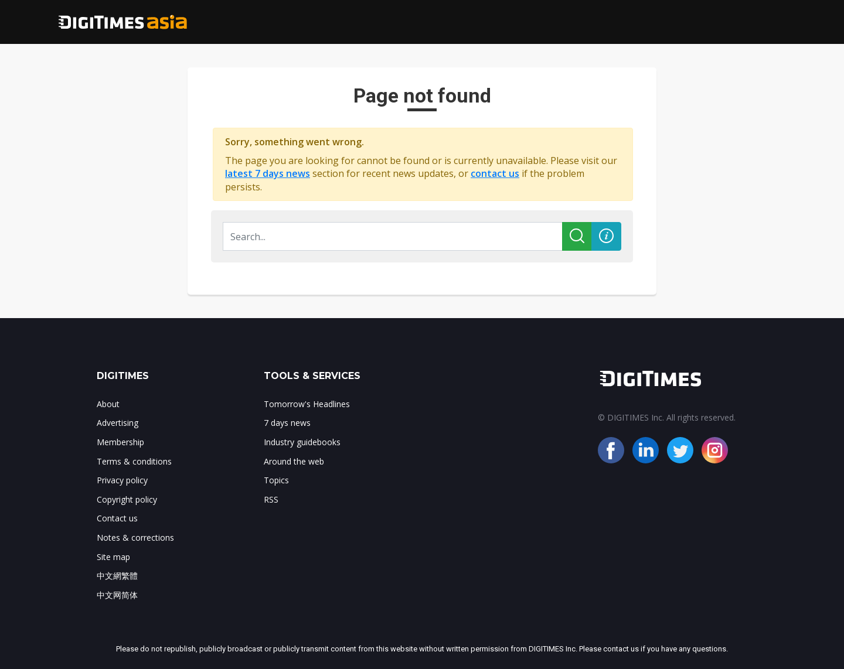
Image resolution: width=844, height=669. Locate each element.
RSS (271, 499)
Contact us (117, 518)
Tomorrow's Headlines (307, 403)
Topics (276, 480)
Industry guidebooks (302, 442)
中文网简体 (117, 594)
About (108, 403)
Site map (113, 556)
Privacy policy (122, 480)
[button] (606, 236)
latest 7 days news (267, 173)
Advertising (117, 422)
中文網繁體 (117, 575)
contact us (495, 173)
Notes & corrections (135, 537)
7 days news (287, 422)
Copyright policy (127, 499)
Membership (120, 442)
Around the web (294, 461)
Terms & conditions (134, 461)
